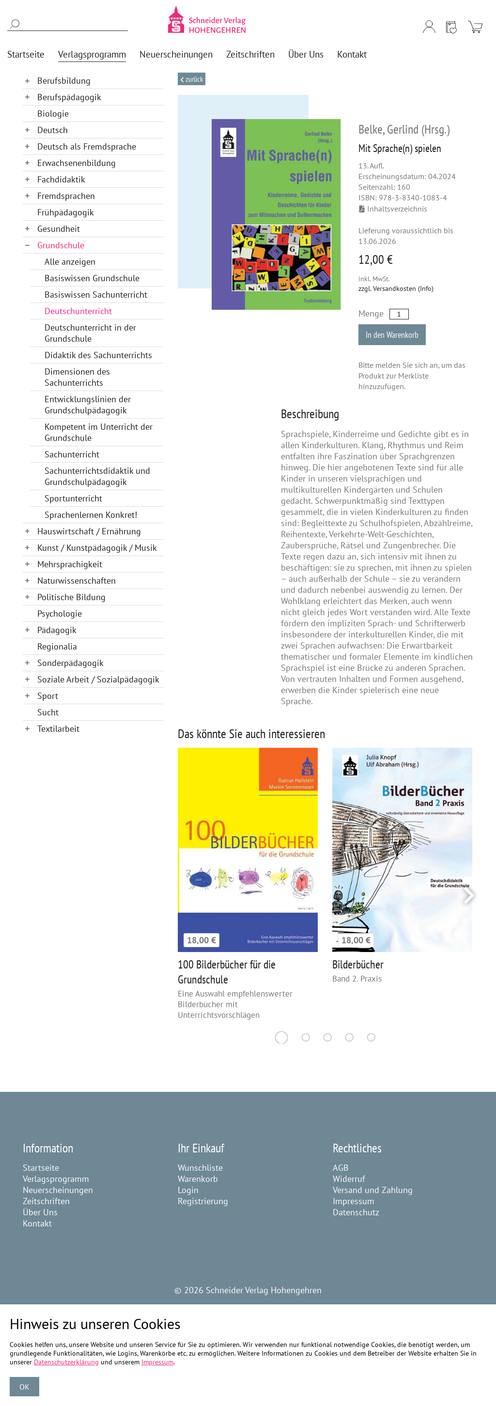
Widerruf (349, 1178)
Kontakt (37, 1223)
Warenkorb (198, 1178)
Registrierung (203, 1201)
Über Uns (40, 1212)
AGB (341, 1167)
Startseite (41, 1167)
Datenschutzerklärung (66, 1362)
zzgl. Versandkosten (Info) (396, 288)
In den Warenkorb (392, 334)
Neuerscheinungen (58, 1189)
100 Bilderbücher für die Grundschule (227, 972)
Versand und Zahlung (373, 1189)
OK (24, 1386)
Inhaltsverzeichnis (393, 208)
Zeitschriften (46, 1201)
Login (188, 1189)
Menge (371, 313)
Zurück (193, 79)
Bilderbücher (358, 964)
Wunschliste (200, 1167)
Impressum (353, 1201)
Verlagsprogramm (56, 1178)
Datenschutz (356, 1212)
